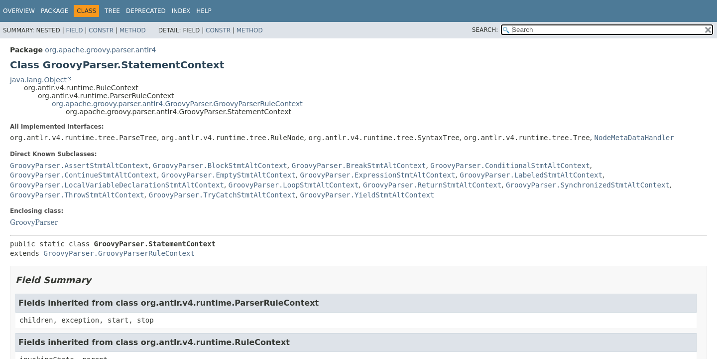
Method (133, 30)
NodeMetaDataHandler (634, 138)
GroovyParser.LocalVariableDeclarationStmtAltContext (117, 185)
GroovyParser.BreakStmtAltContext (359, 166)
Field (74, 30)
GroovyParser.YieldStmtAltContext (367, 195)
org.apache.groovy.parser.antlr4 (100, 50)
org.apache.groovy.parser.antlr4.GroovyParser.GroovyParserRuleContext (177, 104)
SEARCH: (485, 29)
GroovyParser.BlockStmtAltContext (220, 166)
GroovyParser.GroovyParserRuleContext (118, 253)
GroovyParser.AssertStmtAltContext (79, 166)
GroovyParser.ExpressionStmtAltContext (378, 175)
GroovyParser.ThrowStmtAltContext (77, 195)
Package (54, 10)
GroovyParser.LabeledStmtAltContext (531, 175)
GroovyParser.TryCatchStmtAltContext (222, 195)
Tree (112, 10)
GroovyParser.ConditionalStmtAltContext (510, 166)
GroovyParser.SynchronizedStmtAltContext (588, 185)
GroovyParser (34, 222)
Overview (19, 10)
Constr (101, 30)
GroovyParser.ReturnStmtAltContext (432, 185)
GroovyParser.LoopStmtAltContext (293, 185)
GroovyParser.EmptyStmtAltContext (228, 175)
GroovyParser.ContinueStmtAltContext (83, 175)
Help (204, 10)
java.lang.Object (38, 80)
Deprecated (146, 10)
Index (181, 10)
